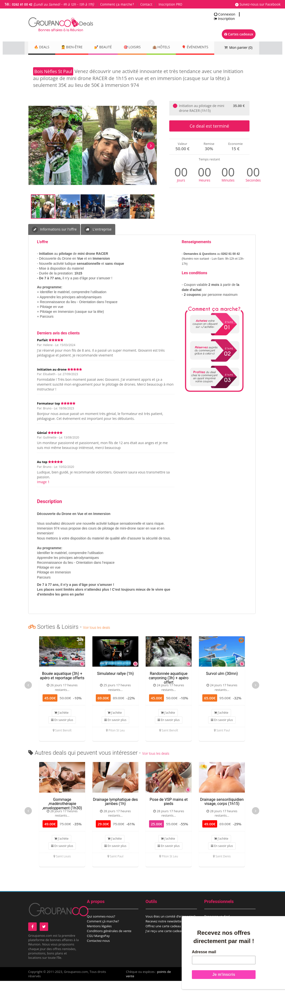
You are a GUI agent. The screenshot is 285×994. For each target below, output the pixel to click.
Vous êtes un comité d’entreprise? (170, 929)
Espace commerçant (219, 939)
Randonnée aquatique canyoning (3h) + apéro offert (168, 690)
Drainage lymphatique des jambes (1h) (115, 814)
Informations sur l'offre (54, 243)
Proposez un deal (217, 929)
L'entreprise (97, 243)
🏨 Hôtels (174, 47)
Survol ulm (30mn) (222, 686)
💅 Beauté (110, 47)
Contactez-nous (98, 954)
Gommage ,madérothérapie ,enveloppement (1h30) (62, 816)
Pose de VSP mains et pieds (168, 814)
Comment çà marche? (103, 934)
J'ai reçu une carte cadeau (164, 944)
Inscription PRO (170, 4)
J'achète (61, 726)
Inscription (224, 19)
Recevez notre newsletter (164, 934)
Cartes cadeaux (238, 34)
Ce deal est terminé (209, 139)
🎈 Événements (49, 60)
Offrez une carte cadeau (163, 939)
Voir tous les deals (96, 641)
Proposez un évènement (222, 934)
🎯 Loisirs (142, 47)
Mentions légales (99, 939)
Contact (146, 4)
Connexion (224, 14)
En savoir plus (62, 733)
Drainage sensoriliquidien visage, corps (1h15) (222, 814)
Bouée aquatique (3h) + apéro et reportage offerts (62, 688)
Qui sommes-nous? (101, 929)
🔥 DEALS (43, 47)
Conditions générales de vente (109, 944)
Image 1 (43, 495)
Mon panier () (240, 47)
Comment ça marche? (117, 4)
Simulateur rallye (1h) (115, 686)
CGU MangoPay (98, 949)
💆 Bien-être (76, 47)
